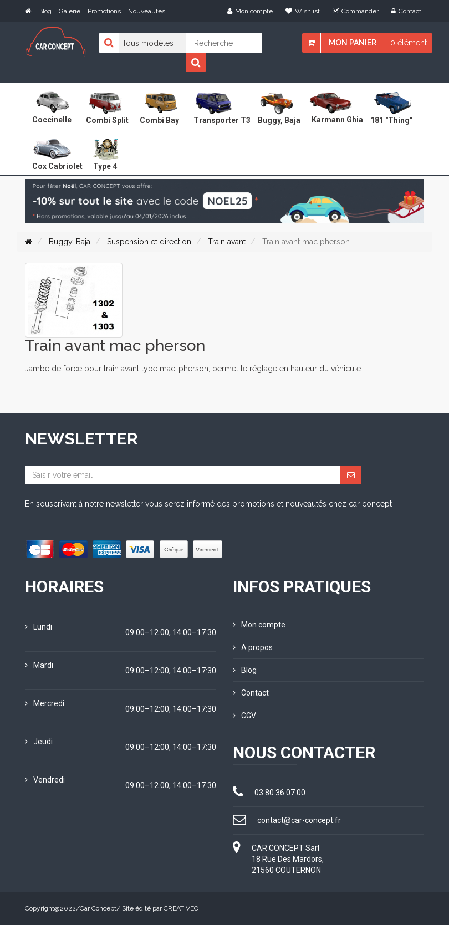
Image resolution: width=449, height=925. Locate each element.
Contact (406, 11)
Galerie (69, 11)
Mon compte (250, 11)
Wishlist (302, 11)
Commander (356, 11)
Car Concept (98, 908)
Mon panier (352, 42)
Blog (45, 11)
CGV (244, 715)
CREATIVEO (181, 908)
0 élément (408, 42)
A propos (253, 647)
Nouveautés (146, 11)
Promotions (104, 11)
